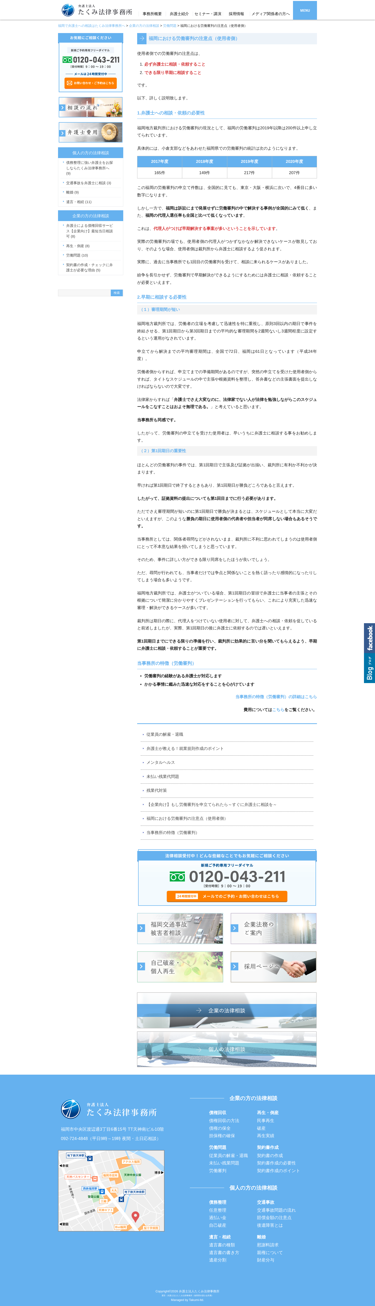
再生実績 (265, 1135)
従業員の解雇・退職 (164, 734)
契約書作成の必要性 (276, 1163)
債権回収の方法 (224, 1120)
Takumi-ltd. (196, 1300)
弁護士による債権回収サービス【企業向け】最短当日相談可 (89, 230)
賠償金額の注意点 (274, 1217)
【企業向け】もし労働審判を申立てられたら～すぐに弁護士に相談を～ (211, 804)
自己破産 (217, 1225)
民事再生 (265, 1120)
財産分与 (265, 1260)
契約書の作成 (270, 1155)
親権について (270, 1252)
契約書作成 (268, 1147)
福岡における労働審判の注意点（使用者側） (187, 818)
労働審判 (217, 1170)
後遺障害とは (270, 1225)
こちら (278, 709)
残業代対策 (156, 790)
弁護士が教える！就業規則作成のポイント (185, 748)
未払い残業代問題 (162, 776)
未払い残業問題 (224, 1163)
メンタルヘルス (160, 762)
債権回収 (217, 1112)
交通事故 (265, 1202)
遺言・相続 (79, 202)
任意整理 (217, 1210)
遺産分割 (217, 1260)
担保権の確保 (222, 1135)
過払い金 (217, 1217)
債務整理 (217, 1202)
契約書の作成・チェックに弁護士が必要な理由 (89, 267)
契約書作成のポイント (278, 1170)
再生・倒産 (78, 246)
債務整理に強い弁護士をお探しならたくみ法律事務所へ (89, 167)
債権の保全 (220, 1128)
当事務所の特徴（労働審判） (172, 832)
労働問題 (77, 255)
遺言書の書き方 (224, 1252)
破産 (261, 1128)
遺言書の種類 (222, 1245)
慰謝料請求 (268, 1245)
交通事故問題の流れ (276, 1210)
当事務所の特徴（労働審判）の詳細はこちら (276, 697)
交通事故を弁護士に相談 (88, 183)
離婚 (72, 192)
